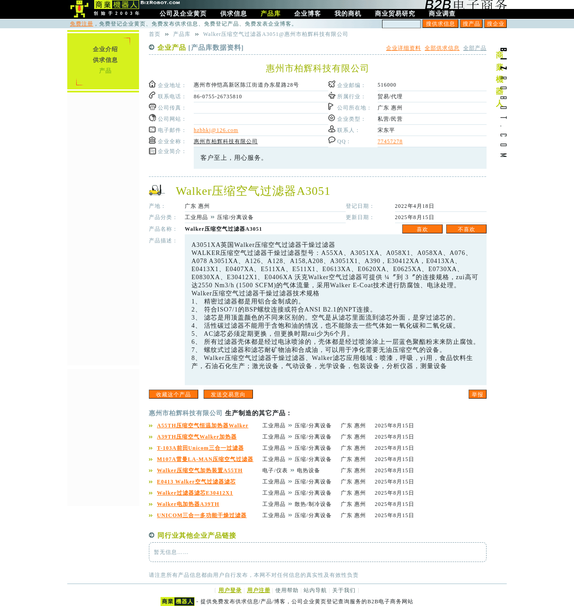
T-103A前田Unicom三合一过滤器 (200, 448)
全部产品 (475, 48)
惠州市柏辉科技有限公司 (226, 141)
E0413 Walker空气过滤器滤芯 (196, 482)
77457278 (390, 141)
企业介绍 (105, 49)
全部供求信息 (442, 48)
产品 (105, 70)
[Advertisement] (103, 228)
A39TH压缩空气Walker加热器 (197, 437)
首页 (155, 34)
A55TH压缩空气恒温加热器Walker (202, 425)
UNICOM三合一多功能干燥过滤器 (202, 515)
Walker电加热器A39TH (188, 504)
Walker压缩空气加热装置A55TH (200, 470)
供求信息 (105, 60)
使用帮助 (287, 590)
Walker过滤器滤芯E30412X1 (195, 493)
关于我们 (344, 590)
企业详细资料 (403, 48)
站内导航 (315, 590)
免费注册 (81, 24)
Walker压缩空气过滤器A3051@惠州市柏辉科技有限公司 (275, 34)
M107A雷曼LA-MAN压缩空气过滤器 (205, 459)
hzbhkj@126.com (216, 130)
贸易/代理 (390, 96)
